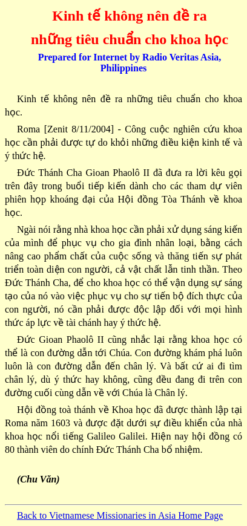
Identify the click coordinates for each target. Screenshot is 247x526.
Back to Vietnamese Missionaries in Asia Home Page (120, 515)
